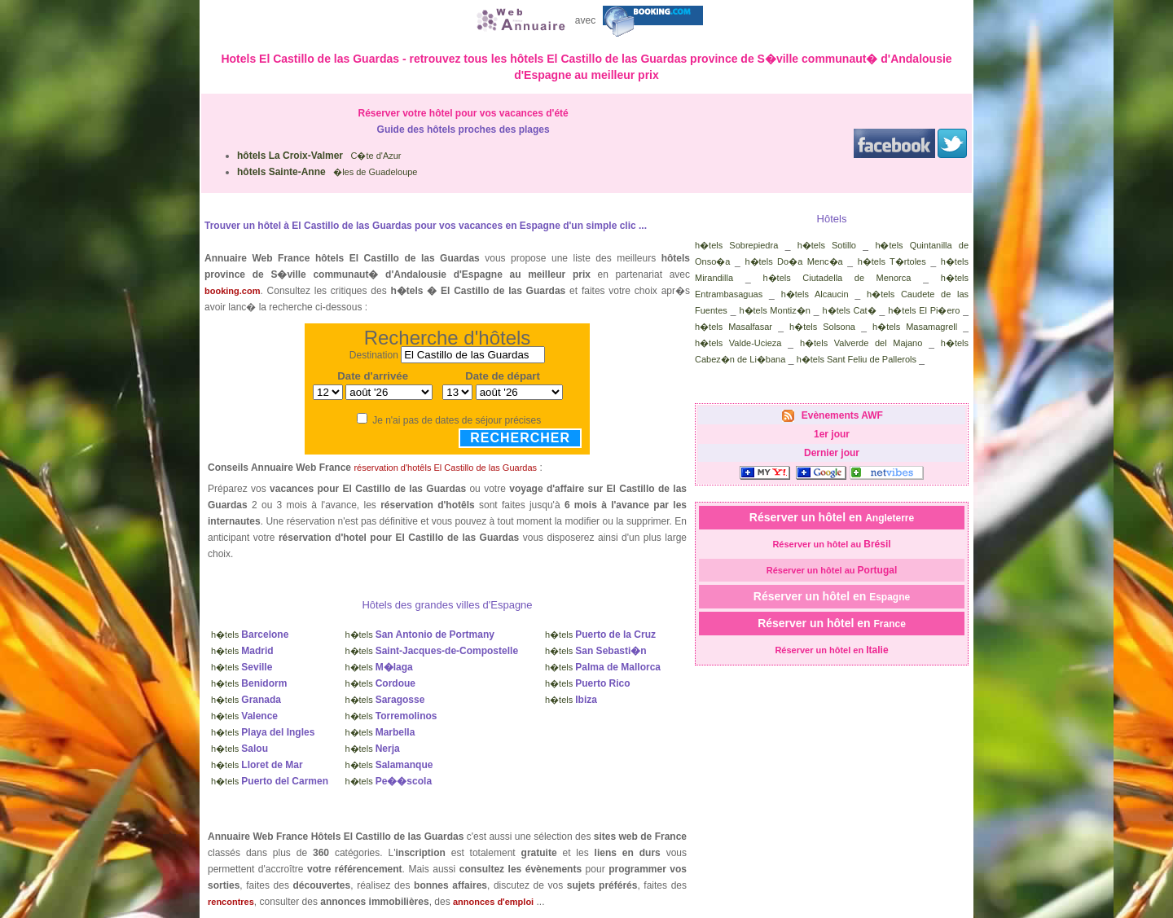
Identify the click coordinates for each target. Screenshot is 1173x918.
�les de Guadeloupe (327, 172)
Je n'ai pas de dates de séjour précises (456, 420)
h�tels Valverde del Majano (861, 343)
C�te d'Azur (319, 155)
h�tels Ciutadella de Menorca (836, 278)
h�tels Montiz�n (774, 310)
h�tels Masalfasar (733, 327)
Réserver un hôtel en (831, 517)
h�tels (249, 634)
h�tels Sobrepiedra (736, 245)
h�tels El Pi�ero (924, 310)
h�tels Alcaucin (815, 294)
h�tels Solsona (822, 327)
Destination (373, 355)
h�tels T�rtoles (892, 261)
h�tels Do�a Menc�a (793, 261)
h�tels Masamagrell (914, 327)
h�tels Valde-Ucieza (738, 343)
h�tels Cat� (849, 310)
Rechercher (520, 438)
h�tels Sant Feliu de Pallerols (856, 359)
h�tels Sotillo (826, 245)
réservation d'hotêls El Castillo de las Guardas (445, 467)
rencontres (231, 902)
